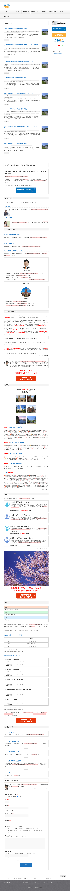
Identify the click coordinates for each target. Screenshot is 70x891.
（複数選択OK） (26, 829)
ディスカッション (31, 111)
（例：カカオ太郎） (26, 808)
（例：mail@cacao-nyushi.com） (26, 815)
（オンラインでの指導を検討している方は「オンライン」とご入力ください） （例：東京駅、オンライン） (26, 857)
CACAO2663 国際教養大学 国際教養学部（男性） (15, 143)
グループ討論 (26, 111)
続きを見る (6, 39)
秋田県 (15, 32)
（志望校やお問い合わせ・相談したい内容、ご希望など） (26, 843)
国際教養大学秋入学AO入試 (21, 48)
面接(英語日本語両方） (22, 131)
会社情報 (34, 882)
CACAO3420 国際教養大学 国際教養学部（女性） (15, 77)
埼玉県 (27, 48)
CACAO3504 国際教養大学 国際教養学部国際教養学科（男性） (19, 61)
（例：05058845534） (26, 822)
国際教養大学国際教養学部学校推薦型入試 (22, 64)
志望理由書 (11, 32)
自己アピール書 (18, 81)
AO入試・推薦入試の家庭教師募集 (25, 883)
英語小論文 (18, 32)
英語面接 (11, 97)
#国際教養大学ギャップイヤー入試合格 (17, 111)
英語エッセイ (34, 48)
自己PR (30, 48)
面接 (21, 32)
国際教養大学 (13, 31)
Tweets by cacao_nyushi (57, 53)
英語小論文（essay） (14, 131)
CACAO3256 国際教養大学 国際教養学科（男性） (15, 109)
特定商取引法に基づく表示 (48, 883)
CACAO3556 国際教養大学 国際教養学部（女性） (15, 28)
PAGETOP (63, 876)
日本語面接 (35, 95)
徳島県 (11, 81)
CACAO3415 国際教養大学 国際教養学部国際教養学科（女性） (19, 93)
